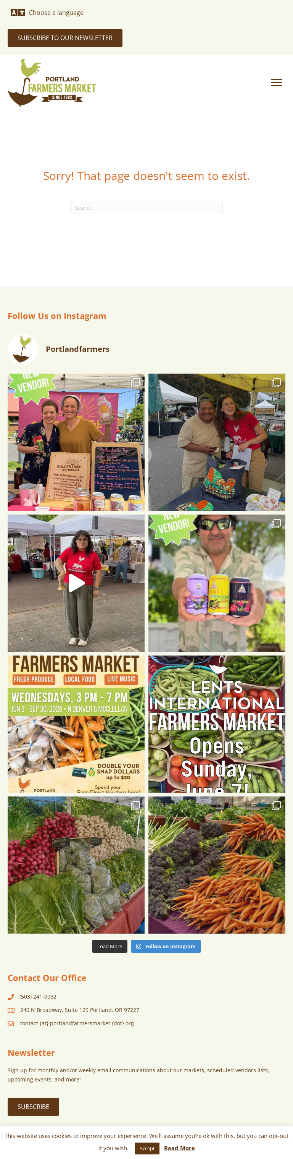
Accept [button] (147, 1148)
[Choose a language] (47, 12)
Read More (179, 1148)
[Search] (146, 207)
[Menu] (276, 82)
